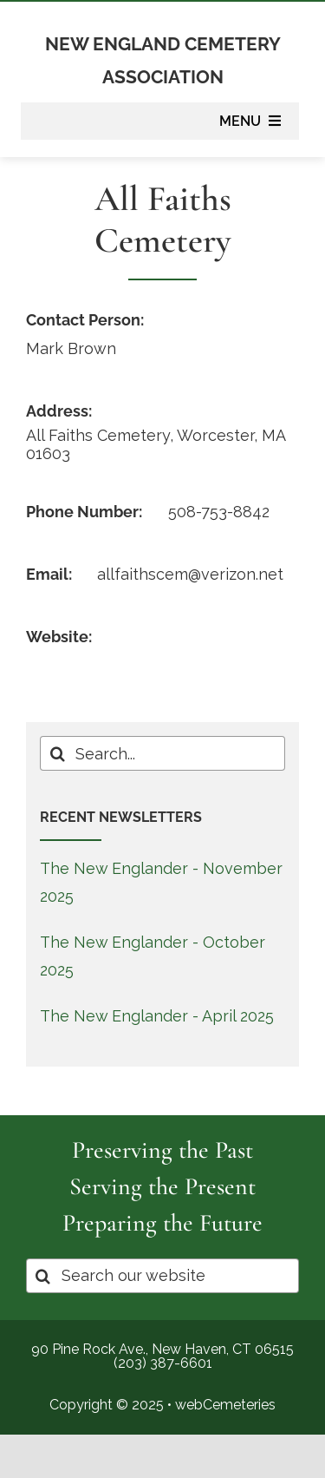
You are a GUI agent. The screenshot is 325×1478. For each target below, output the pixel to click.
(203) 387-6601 (163, 1363)
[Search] (57, 753)
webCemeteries (225, 1404)
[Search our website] (162, 1275)
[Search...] (162, 753)
